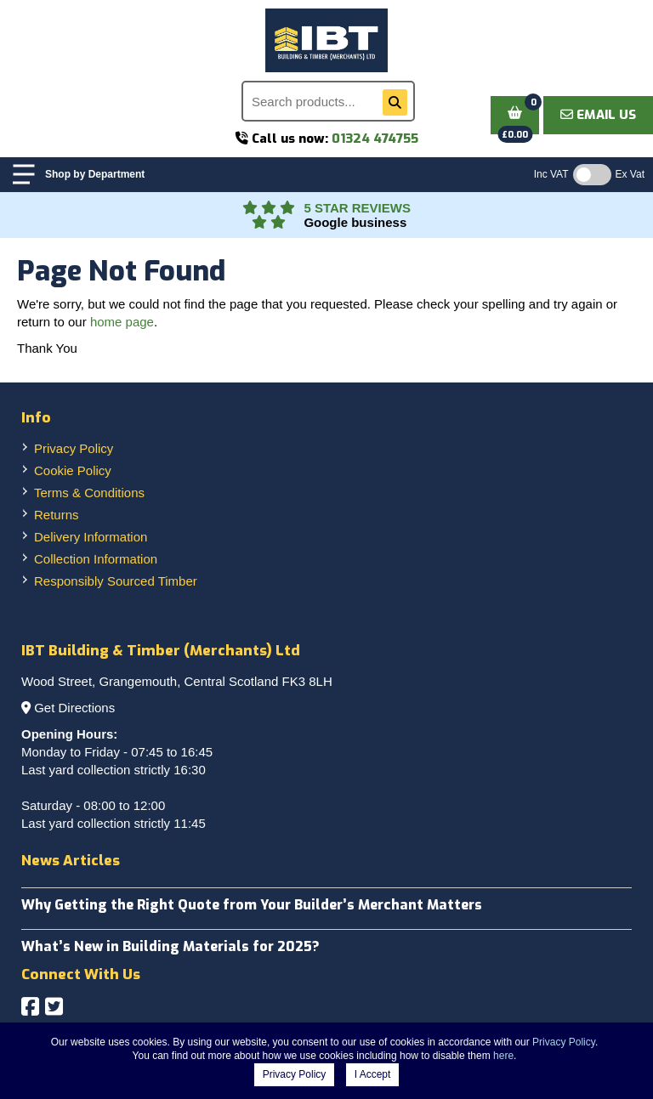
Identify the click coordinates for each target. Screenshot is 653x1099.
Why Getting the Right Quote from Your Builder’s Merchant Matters (251, 905)
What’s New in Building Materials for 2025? (170, 946)
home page (122, 321)
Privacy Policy (73, 448)
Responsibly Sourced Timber (115, 581)
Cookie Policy (72, 470)
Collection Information (95, 559)
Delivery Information (90, 537)
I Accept (373, 1074)
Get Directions (74, 707)
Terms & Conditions (89, 492)
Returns (56, 514)
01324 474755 (375, 138)
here (503, 1056)
